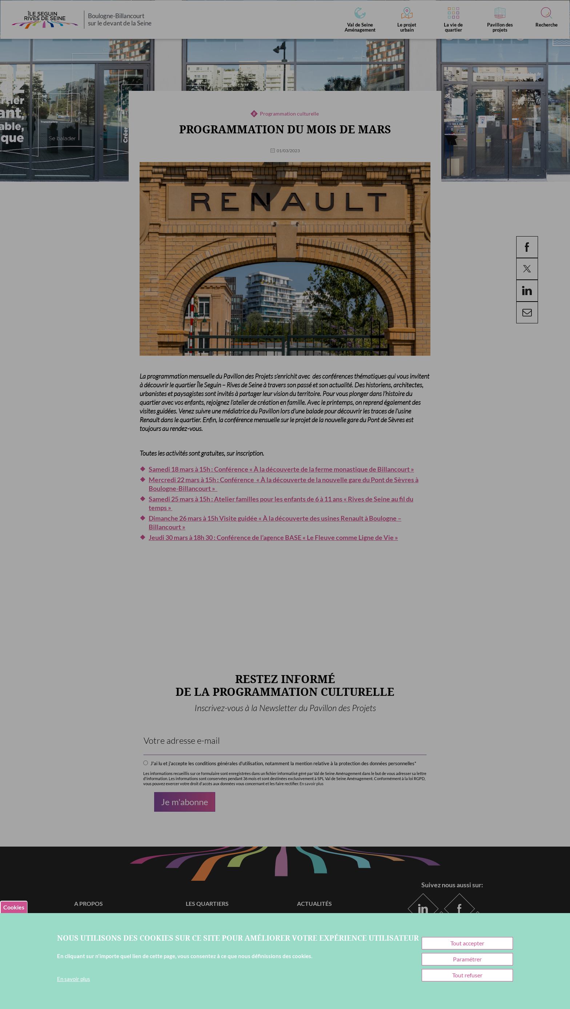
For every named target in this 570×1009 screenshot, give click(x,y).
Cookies (13, 907)
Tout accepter (467, 943)
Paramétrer (467, 959)
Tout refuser (467, 975)
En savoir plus (73, 979)
